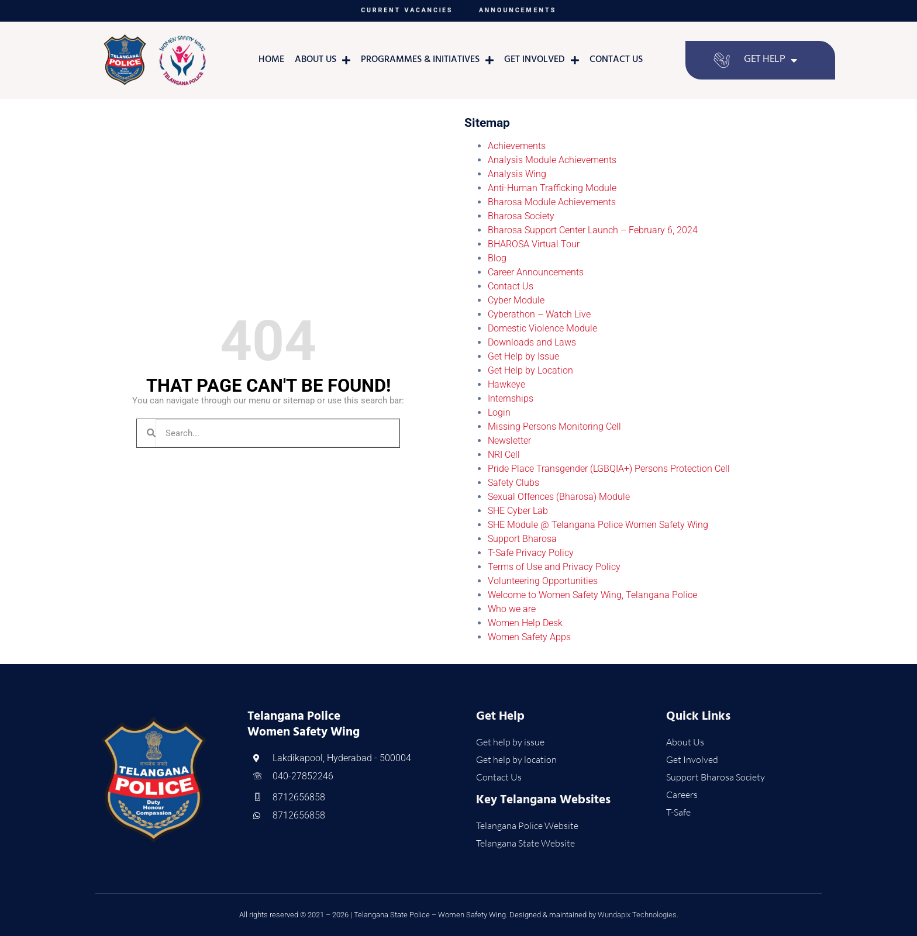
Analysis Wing (517, 173)
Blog (497, 258)
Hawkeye (506, 384)
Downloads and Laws (532, 342)
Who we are (512, 608)
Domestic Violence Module (542, 328)
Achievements (517, 145)
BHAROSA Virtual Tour (534, 244)
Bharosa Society (521, 216)
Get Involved (541, 60)
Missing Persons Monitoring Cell (554, 426)
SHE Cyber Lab (518, 510)
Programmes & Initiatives (427, 60)
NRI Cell (504, 454)
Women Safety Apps (529, 637)
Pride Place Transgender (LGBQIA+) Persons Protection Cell (609, 468)
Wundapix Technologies (637, 914)
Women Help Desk (525, 622)
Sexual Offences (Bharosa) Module (559, 496)
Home (271, 60)
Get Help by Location (530, 370)
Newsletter (509, 440)
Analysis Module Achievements (552, 159)
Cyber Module (516, 300)
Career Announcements (536, 272)
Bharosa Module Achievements (552, 202)
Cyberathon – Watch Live (539, 314)
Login (499, 412)
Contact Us (616, 60)
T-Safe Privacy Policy (531, 552)
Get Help (770, 60)
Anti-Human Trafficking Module (552, 188)
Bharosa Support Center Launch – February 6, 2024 (593, 230)
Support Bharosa (522, 538)
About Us (322, 60)
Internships (510, 398)
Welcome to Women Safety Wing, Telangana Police (592, 594)
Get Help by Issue (523, 356)
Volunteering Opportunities (543, 580)
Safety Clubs (513, 482)
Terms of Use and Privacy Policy (554, 566)
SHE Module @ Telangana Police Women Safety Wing (598, 524)
